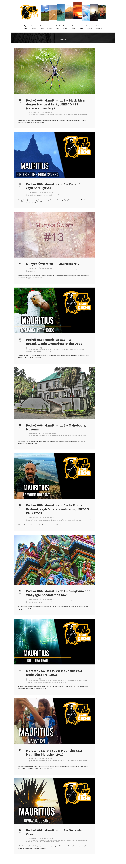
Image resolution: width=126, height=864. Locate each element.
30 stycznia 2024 (33, 348)
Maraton (69, 680)
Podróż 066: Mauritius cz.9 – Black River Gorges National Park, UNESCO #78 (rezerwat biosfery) (56, 104)
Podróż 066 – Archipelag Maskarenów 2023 (38, 520)
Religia (31, 602)
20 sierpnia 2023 (33, 599)
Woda (69, 520)
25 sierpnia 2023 (33, 517)
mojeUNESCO (50, 27)
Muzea (60, 435)
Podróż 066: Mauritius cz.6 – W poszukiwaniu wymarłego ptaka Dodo (54, 342)
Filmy (53, 194)
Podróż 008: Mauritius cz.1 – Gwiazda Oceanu (54, 832)
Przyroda (32, 116)
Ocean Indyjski (70, 194)
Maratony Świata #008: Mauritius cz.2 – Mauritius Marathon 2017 (55, 752)
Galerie (54, 114)
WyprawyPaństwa (33, 27)
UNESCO (37, 116)
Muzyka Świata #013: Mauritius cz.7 (53, 264)
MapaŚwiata (25, 27)
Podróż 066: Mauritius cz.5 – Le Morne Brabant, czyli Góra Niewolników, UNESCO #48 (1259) (57, 509)
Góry (58, 114)
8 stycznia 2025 (33, 192)
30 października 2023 (34, 433)
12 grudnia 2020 (33, 838)
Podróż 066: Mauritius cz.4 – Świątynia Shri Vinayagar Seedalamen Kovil (58, 593)
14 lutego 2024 (33, 268)
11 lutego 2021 (33, 758)
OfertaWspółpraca (99, 27)
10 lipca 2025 (32, 112)
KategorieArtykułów (89, 27)
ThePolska (42, 27)
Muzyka (60, 270)
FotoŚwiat (73, 27)
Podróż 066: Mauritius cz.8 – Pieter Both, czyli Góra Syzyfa (56, 186)
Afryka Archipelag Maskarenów (42, 114)
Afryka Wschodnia (57, 519)
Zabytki (40, 602)
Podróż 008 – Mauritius (33, 762)
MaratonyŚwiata (66, 27)
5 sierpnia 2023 (33, 679)
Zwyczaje (78, 520)
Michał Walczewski (46, 112)
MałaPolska (81, 27)
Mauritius (63, 114)
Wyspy (42, 116)
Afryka (30, 114)
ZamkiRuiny (58, 27)
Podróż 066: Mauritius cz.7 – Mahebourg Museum (56, 427)
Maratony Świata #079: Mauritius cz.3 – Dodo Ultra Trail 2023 (55, 673)
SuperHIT (45, 195)
